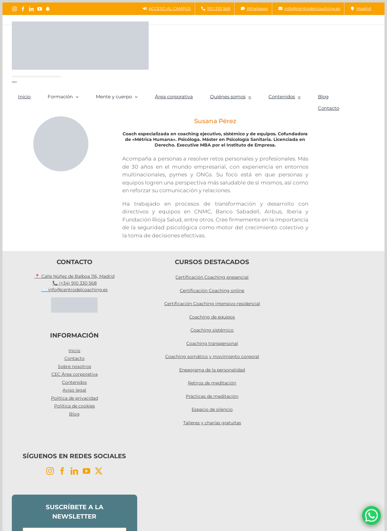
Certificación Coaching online (212, 290)
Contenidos (74, 382)
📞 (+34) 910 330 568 (74, 283)
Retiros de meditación (212, 383)
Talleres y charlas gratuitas (212, 423)
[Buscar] (14, 82)
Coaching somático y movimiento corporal (212, 356)
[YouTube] (86, 471)
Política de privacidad (74, 398)
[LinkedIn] (74, 471)
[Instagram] (50, 471)
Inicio (74, 350)
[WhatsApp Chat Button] (371, 515)
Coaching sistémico (212, 330)
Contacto (74, 358)
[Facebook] (62, 471)
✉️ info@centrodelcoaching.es (74, 289)
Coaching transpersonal (212, 343)
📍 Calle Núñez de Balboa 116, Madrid (74, 276)
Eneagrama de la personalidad (212, 370)
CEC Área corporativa (74, 374)
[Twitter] (98, 471)
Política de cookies (74, 406)
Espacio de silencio (212, 409)
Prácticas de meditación (212, 396)
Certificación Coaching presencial (212, 277)
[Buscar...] (36, 76)
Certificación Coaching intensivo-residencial (212, 303)
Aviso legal (74, 390)
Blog (74, 414)
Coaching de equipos (212, 317)
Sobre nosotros (74, 366)
